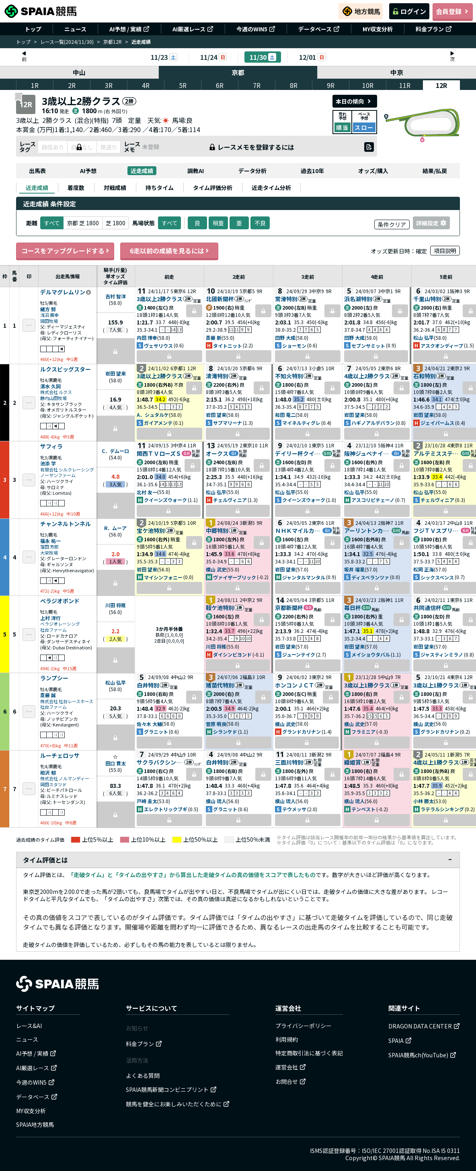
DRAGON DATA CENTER (424, 1026)
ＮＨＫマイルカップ (298, 530)
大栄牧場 (49, 553)
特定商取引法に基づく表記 (309, 1053)
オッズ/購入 (373, 170)
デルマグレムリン (62, 292)
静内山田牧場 (53, 398)
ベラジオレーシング (60, 624)
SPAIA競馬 (392, 1158)
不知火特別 (289, 376)
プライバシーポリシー (303, 1025)
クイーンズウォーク (165, 500)
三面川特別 (289, 762)
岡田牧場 (49, 321)
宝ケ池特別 (151, 530)
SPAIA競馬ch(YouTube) (422, 1055)
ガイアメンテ (158, 423)
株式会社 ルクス (56, 392)
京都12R (112, 41)
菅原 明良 (216, 724)
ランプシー (54, 678)
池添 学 (48, 463)
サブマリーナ (227, 423)
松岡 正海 (423, 569)
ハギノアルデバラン (373, 423)
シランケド (225, 731)
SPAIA (400, 1040)
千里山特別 (427, 299)
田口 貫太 (115, 763)
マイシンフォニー (163, 577)
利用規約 (286, 1039)
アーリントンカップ (367, 530)
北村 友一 (147, 492)
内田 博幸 (147, 338)
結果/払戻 (434, 170)
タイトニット (227, 346)
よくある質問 (143, 1075)
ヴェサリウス (158, 346)
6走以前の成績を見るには (169, 250)
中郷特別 (217, 530)
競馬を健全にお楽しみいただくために (178, 1104)
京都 (238, 72)
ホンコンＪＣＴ (294, 685)
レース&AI (29, 1025)
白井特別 (148, 685)
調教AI (195, 170)
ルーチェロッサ (60, 755)
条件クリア (392, 224)
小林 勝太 (423, 801)
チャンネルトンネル (65, 524)
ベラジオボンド (60, 601)
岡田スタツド (53, 784)
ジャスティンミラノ (442, 654)
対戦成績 (115, 187)
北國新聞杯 (220, 299)
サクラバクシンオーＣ (160, 762)
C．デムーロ (115, 451)
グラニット (156, 731)
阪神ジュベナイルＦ (367, 453)
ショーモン (294, 346)
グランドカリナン (301, 731)
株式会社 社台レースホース (66, 701)
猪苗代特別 (220, 685)
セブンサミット (368, 346)
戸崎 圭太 (147, 801)
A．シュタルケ (153, 415)
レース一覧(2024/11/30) (67, 41)
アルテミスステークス (436, 453)
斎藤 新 (214, 338)
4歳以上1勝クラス (436, 762)
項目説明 (445, 250)
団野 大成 (285, 338)
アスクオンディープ (442, 346)
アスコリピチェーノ (372, 500)
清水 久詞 (50, 386)
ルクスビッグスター (65, 369)
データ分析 (252, 170)
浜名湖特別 (358, 299)
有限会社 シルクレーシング (67, 470)
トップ (33, 29)
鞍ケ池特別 (220, 608)
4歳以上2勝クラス (367, 376)
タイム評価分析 (212, 187)
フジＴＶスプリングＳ (436, 530)
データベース (319, 29)
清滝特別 (217, 376)
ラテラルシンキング (442, 809)
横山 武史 (216, 569)
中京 (397, 72)
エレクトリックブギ (165, 809)
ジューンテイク (298, 654)
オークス (217, 453)
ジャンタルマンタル (303, 577)
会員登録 (453, 11)
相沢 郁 (48, 772)
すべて (169, 222)
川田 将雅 (115, 605)
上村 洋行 (50, 618)
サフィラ (51, 446)
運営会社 (290, 1067)
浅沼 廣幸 (49, 315)
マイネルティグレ (301, 423)
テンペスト (363, 809)
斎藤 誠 (48, 695)
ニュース (75, 29)
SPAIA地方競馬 (35, 1124)
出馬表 (37, 170)
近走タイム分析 (271, 187)
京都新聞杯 (289, 608)
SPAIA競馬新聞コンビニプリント (171, 1089)
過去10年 (312, 170)
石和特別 (424, 376)
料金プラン (434, 29)
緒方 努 (48, 309)
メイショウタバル (370, 654)
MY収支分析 (378, 29)
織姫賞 (352, 762)
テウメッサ (294, 809)
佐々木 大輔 (149, 724)
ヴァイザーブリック (234, 577)
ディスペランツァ (370, 577)
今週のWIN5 (255, 29)
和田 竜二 (285, 415)
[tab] (37, 188)
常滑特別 (286, 299)
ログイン (409, 11)
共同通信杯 (427, 608)
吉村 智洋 (115, 296)
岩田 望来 (115, 373)
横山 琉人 (216, 801)
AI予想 (88, 170)
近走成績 (141, 170)
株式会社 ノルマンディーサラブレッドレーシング (67, 778)
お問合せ (290, 1081)
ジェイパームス (437, 423)
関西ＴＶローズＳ (159, 453)
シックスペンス (437, 577)
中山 (79, 72)
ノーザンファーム (58, 475)
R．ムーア (115, 528)
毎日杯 (352, 608)
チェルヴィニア (230, 500)
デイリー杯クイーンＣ (298, 453)
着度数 (76, 187)
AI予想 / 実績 (129, 29)
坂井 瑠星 (354, 569)
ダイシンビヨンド (232, 654)
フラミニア (363, 731)
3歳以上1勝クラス (367, 685)
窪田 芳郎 (49, 547)
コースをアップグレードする (65, 250)
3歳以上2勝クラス (160, 299)
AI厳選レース (192, 29)
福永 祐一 (50, 541)
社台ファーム (53, 630)
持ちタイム (160, 187)
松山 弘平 (423, 338)
